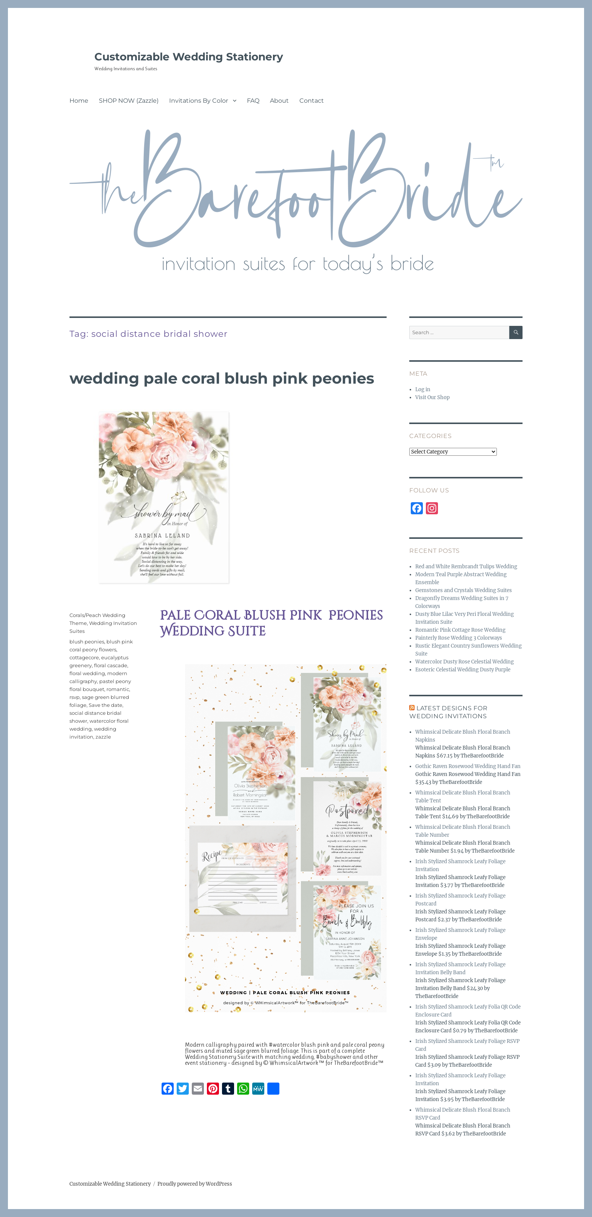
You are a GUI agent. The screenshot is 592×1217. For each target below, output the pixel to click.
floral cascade (110, 665)
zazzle (103, 737)
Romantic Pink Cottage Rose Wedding (460, 630)
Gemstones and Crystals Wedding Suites (463, 590)
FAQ (253, 100)
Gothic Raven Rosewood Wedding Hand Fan (468, 766)
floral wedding (87, 673)
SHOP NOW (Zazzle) (129, 100)
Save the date (105, 705)
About (279, 100)
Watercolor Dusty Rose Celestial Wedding (464, 662)
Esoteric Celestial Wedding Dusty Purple (462, 669)
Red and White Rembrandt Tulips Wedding (466, 566)
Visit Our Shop (432, 397)
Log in (422, 389)
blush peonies (86, 642)
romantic (117, 689)
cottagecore (84, 657)
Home (78, 100)
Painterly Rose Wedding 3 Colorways (458, 638)
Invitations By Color (198, 100)
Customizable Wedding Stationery (188, 56)
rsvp (74, 697)
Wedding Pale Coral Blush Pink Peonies (221, 378)
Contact (311, 100)
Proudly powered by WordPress (194, 1184)
